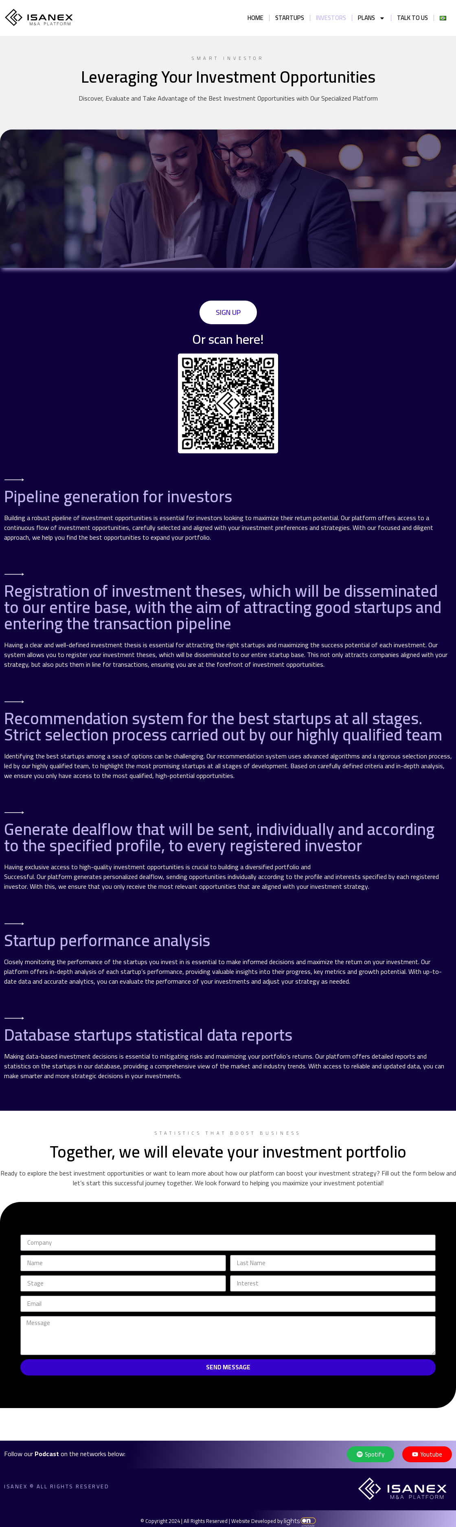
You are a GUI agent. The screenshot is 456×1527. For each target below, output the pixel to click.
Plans (371, 18)
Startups (289, 18)
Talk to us (412, 18)
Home (255, 18)
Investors (331, 18)
